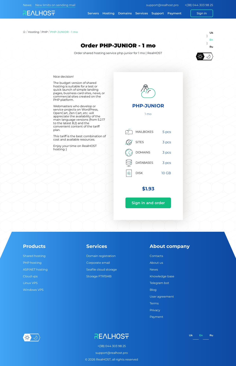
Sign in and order (148, 203)
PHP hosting (32, 262)
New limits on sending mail (55, 5)
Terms (154, 303)
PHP (45, 32)
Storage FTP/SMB (98, 276)
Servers (93, 13)
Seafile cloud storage (101, 269)
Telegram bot (159, 283)
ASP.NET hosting (35, 269)
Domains (125, 13)
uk (211, 32)
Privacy (155, 310)
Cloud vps (30, 276)
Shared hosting (34, 256)
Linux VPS (30, 283)
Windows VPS (33, 290)
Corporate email (98, 262)
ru (211, 46)
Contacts (156, 256)
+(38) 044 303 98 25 (199, 5)
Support (158, 13)
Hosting (108, 13)
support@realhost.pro (162, 5)
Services (141, 13)
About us (156, 262)
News (154, 269)
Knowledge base (162, 276)
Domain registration (101, 256)
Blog (153, 290)
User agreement (162, 296)
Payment (174, 13)
